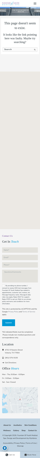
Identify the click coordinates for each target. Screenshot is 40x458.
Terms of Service (28, 312)
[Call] (10, 357)
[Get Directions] (9, 362)
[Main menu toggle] (35, 3)
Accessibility (8, 443)
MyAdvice (33, 438)
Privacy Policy (13, 312)
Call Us (10, 455)
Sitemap (20, 446)
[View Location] (3, 349)
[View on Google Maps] (20, 400)
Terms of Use (31, 443)
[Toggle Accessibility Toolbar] (4, 448)
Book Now (30, 455)
